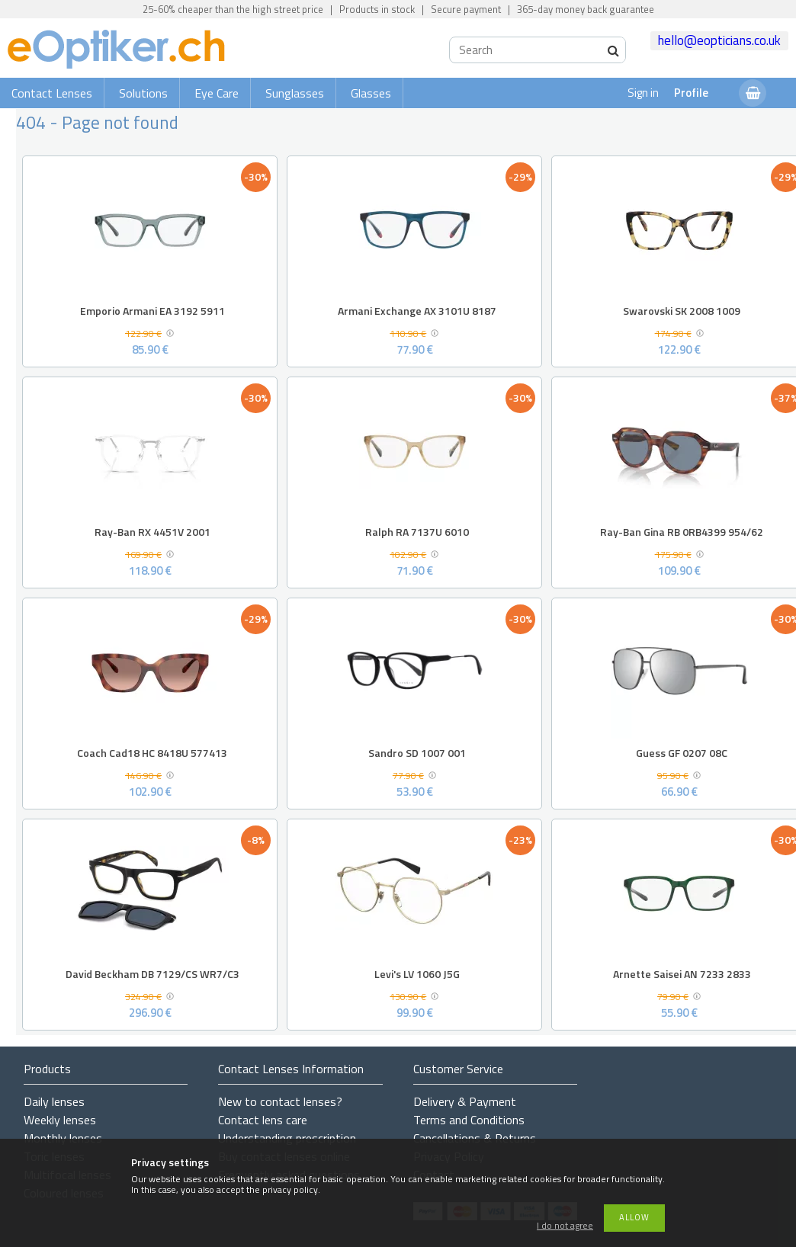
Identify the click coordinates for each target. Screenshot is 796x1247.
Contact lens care (262, 1120)
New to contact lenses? (280, 1101)
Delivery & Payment (464, 1101)
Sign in (643, 92)
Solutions (143, 93)
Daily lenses (54, 1101)
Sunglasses (294, 93)
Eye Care (216, 93)
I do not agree (565, 1226)
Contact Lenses (51, 93)
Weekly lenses (60, 1120)
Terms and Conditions (469, 1120)
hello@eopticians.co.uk (719, 40)
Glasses (371, 93)
